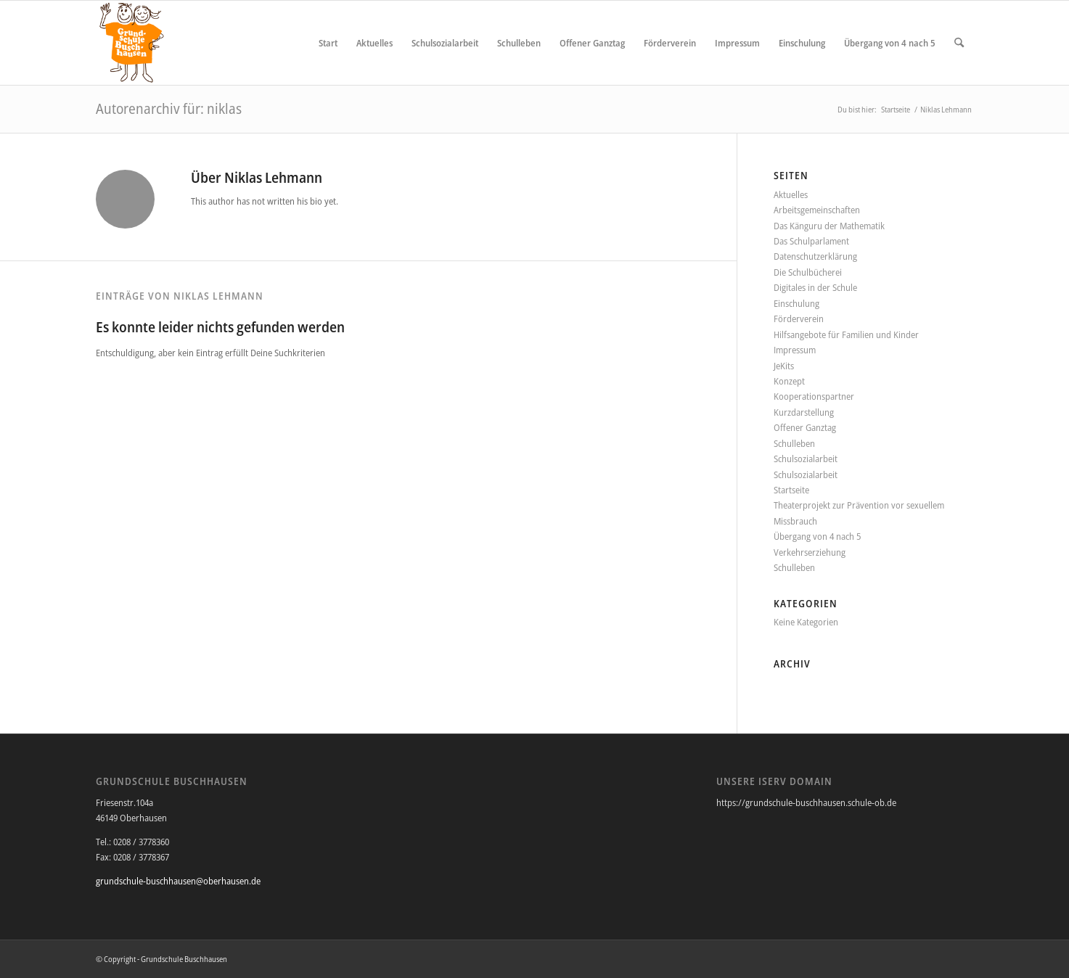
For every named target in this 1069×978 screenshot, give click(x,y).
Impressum (795, 349)
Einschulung (796, 303)
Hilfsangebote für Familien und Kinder (846, 334)
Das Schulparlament (811, 240)
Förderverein (799, 318)
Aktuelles (791, 194)
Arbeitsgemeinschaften (817, 209)
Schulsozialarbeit (805, 458)
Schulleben (794, 443)
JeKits (784, 365)
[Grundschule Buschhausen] (131, 43)
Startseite (791, 489)
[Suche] (959, 43)
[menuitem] (328, 43)
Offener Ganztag (805, 427)
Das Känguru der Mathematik (829, 225)
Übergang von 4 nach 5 (817, 536)
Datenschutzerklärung (815, 256)
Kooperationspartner (814, 396)
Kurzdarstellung (804, 412)
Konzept (789, 380)
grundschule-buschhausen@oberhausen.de (178, 880)
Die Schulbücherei (808, 272)
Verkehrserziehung (809, 552)
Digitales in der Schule (815, 287)
